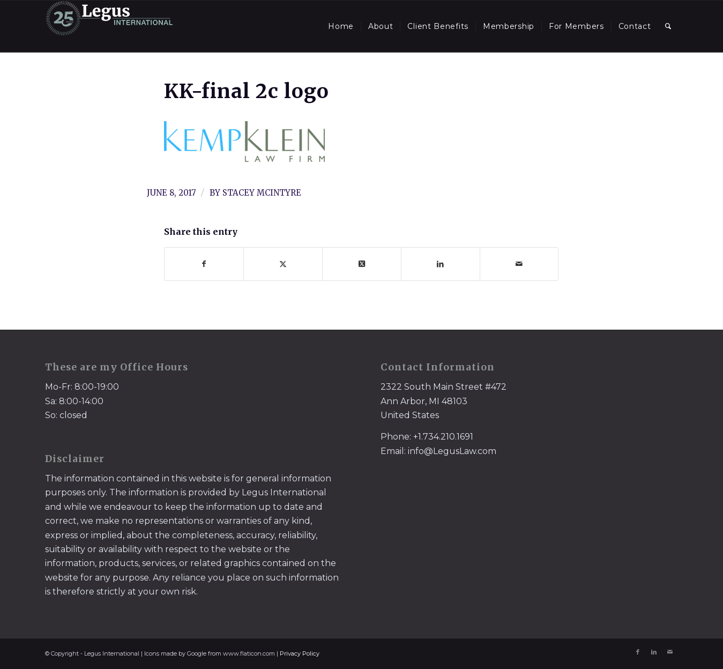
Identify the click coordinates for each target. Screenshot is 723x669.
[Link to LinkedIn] (654, 652)
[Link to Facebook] (638, 652)
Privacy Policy (299, 653)
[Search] (668, 26)
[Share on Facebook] (204, 264)
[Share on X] (283, 264)
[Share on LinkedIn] (440, 264)
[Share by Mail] (519, 264)
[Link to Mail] (670, 652)
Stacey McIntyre (261, 193)
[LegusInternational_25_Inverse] (109, 26)
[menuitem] (341, 26)
